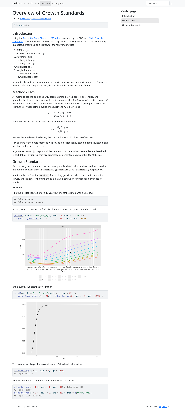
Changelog (58, 3)
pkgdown (163, 406)
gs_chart (18, 216)
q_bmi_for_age (21, 387)
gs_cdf (17, 293)
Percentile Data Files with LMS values (42, 38)
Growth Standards (131, 25)
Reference (33, 3)
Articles (44, 3)
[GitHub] (171, 3)
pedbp (16, 3)
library (18, 25)
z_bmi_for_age (21, 371)
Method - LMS (129, 20)
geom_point (33, 219)
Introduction (128, 15)
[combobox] (158, 3)
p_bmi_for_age (62, 296)
